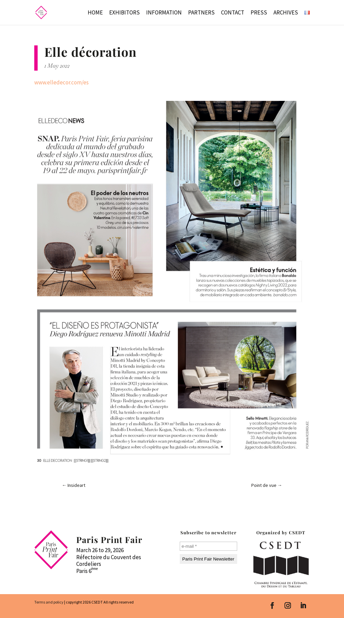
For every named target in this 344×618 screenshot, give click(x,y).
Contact (232, 13)
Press (259, 13)
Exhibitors (124, 13)
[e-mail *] (208, 546)
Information (164, 13)
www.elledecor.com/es (61, 82)
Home (95, 13)
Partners (201, 13)
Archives (285, 13)
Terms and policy (48, 602)
